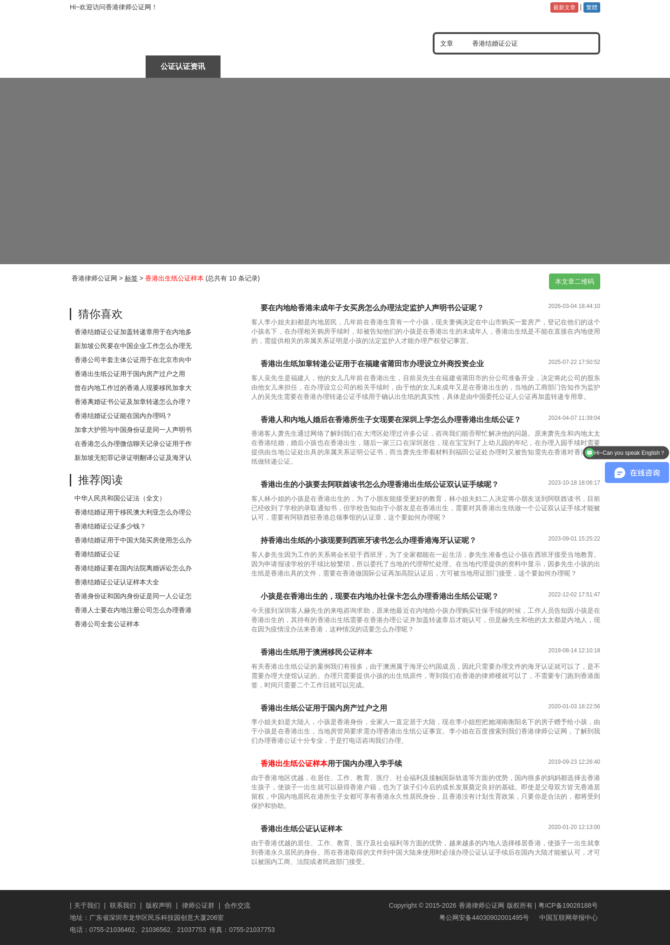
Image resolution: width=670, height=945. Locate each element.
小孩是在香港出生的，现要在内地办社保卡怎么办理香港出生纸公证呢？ (380, 596)
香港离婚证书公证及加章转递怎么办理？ (133, 401)
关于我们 (87, 905)
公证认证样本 (485, 66)
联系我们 (123, 905)
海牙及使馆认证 (410, 66)
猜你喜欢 (100, 314)
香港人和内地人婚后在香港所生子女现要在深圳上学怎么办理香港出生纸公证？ (391, 420)
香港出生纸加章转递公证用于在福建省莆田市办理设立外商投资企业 (372, 364)
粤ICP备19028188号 (568, 905)
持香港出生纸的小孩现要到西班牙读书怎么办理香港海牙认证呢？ (368, 540)
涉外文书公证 (334, 66)
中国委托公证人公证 (258, 66)
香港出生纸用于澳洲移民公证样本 (316, 652)
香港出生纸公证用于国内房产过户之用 (129, 373)
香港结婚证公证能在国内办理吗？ (123, 415)
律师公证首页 (107, 66)
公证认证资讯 (183, 66)
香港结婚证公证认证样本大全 (116, 582)
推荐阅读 (100, 479)
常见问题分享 (561, 66)
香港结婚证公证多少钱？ (110, 526)
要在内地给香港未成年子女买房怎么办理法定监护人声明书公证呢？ (372, 308)
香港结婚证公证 (97, 554)
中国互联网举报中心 (567, 917)
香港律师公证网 (94, 278)
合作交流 (237, 905)
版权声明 (159, 905)
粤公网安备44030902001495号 (483, 917)
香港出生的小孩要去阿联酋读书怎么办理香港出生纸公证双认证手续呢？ (380, 484)
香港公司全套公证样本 (107, 624)
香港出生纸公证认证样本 (301, 829)
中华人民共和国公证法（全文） (120, 498)
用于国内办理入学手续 (331, 763)
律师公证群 (198, 905)
